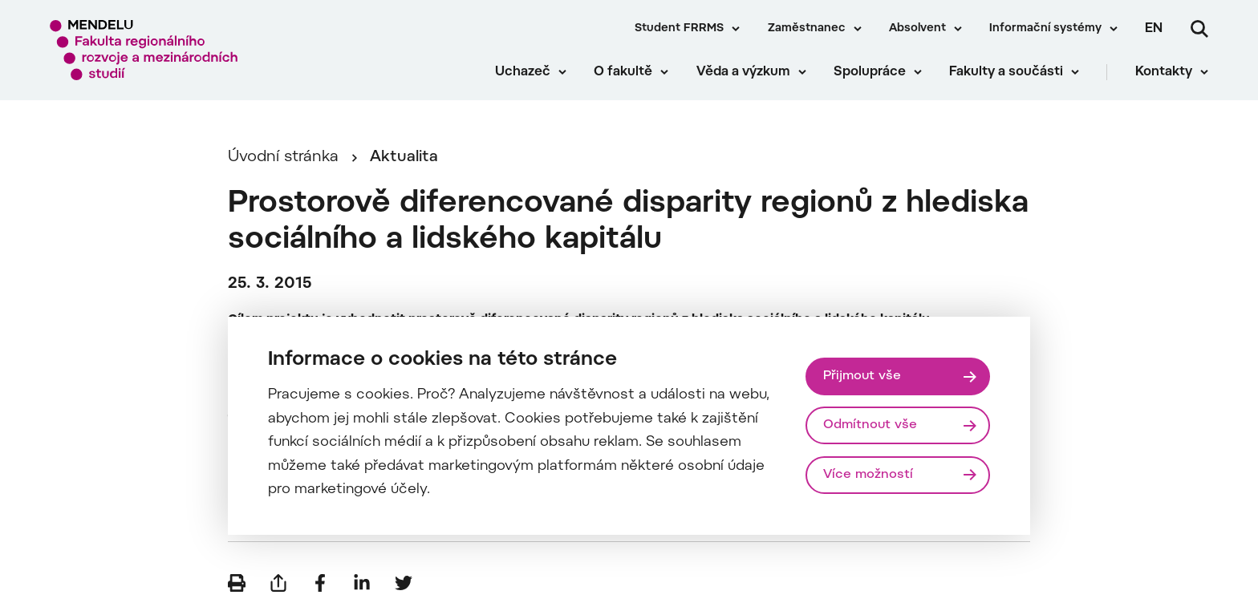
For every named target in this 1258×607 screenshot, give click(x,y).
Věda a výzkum (743, 72)
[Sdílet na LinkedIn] (362, 583)
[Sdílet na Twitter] (403, 583)
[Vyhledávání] (1199, 29)
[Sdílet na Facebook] (320, 583)
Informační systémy (1045, 28)
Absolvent (917, 28)
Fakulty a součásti (1006, 72)
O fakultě (623, 72)
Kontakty (1163, 72)
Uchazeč (522, 72)
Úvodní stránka (283, 157)
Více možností (868, 474)
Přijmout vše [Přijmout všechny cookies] (862, 376)
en (1154, 28)
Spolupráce (870, 72)
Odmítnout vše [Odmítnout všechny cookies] (870, 425)
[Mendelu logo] (144, 50)
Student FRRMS (679, 28)
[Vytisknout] (237, 583)
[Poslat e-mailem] (278, 583)
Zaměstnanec (807, 28)
